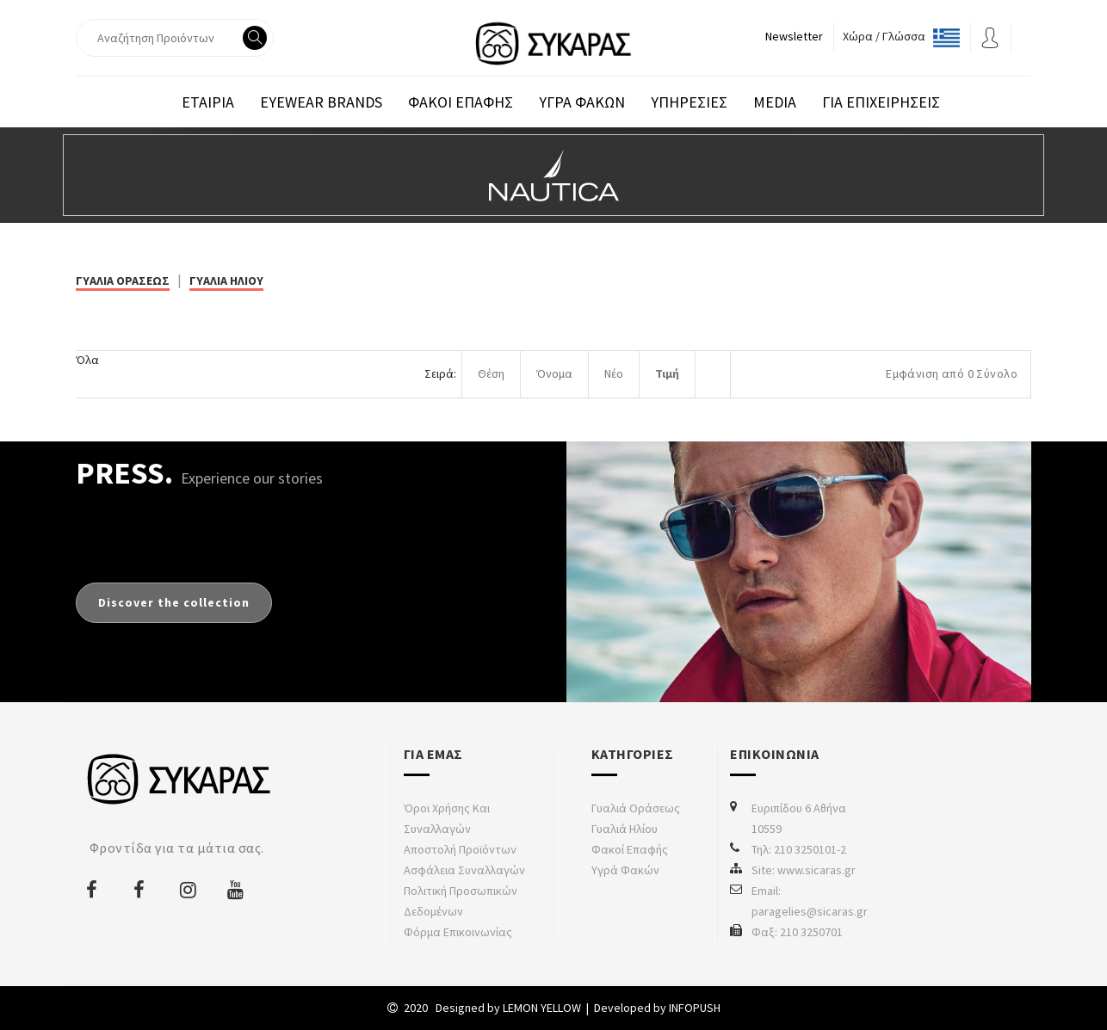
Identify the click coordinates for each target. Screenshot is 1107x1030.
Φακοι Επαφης (460, 102)
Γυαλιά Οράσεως (635, 808)
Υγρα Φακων (582, 102)
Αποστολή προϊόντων (460, 849)
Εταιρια (208, 102)
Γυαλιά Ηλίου (624, 828)
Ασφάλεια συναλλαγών (464, 870)
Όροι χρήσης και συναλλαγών (447, 818)
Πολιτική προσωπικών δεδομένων (460, 901)
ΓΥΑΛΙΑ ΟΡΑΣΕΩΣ (123, 280)
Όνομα (554, 373)
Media (774, 102)
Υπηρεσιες (689, 102)
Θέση (491, 373)
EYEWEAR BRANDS (321, 102)
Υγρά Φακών (625, 870)
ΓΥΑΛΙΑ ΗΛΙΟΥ (226, 280)
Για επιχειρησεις (881, 102)
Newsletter (794, 36)
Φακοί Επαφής (629, 849)
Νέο (613, 373)
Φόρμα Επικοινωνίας (458, 932)
